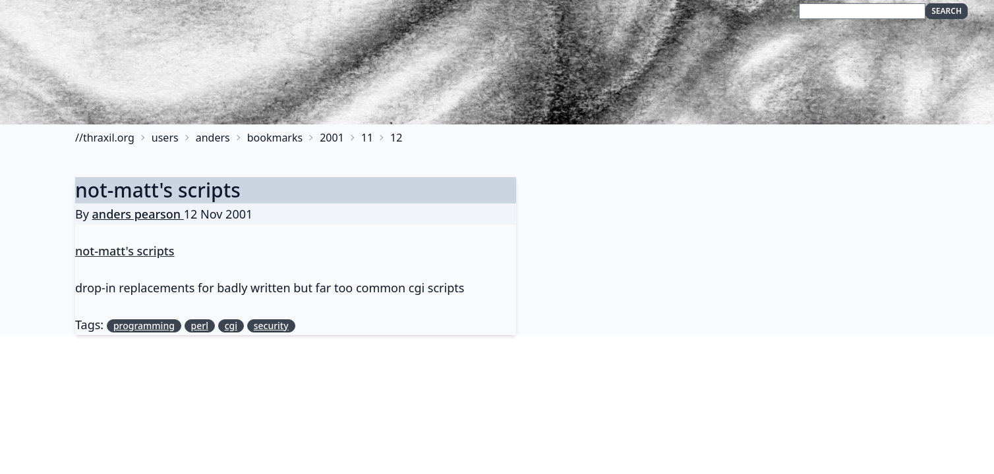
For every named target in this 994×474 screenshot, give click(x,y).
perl (199, 325)
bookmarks (275, 137)
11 (367, 137)
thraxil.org (108, 137)
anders (213, 137)
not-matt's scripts (158, 189)
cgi (231, 325)
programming (144, 325)
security (271, 325)
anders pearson (138, 214)
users (165, 137)
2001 (332, 137)
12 (396, 137)
